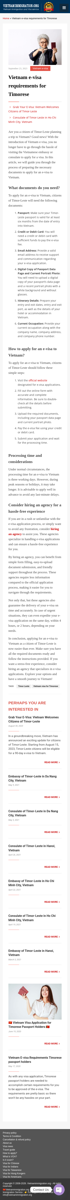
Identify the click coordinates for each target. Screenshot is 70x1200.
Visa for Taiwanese (12, 1170)
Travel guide (9, 1149)
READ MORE (51, 762)
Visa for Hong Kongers (14, 1173)
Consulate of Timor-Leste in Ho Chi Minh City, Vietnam (32, 119)
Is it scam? (8, 1160)
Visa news (8, 1146)
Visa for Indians (10, 1166)
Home (6, 18)
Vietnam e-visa (40, 68)
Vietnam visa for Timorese (45, 686)
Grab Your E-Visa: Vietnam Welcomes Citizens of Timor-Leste (33, 109)
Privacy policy (9, 1133)
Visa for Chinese (11, 1163)
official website (38, 380)
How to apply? (10, 1153)
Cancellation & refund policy (17, 1139)
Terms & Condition (12, 1136)
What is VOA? (10, 1156)
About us (7, 1143)
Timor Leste (23, 686)
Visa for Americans (12, 1177)
